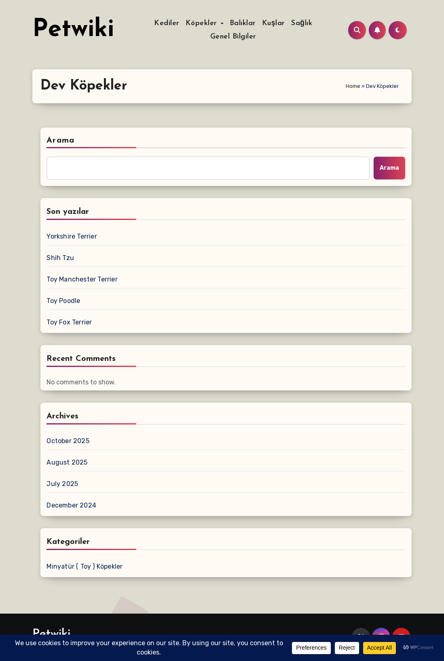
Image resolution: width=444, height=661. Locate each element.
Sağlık (301, 23)
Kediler (167, 23)
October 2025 (68, 441)
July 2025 (62, 484)
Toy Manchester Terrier (82, 279)
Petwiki (73, 30)
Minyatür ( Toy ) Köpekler (85, 566)
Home (353, 86)
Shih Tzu (60, 258)
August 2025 (67, 462)
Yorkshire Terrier (72, 236)
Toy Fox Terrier (69, 322)
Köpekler (203, 23)
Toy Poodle (63, 301)
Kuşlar (273, 23)
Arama (60, 140)
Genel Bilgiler (233, 37)
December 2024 (71, 505)
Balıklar (243, 23)
